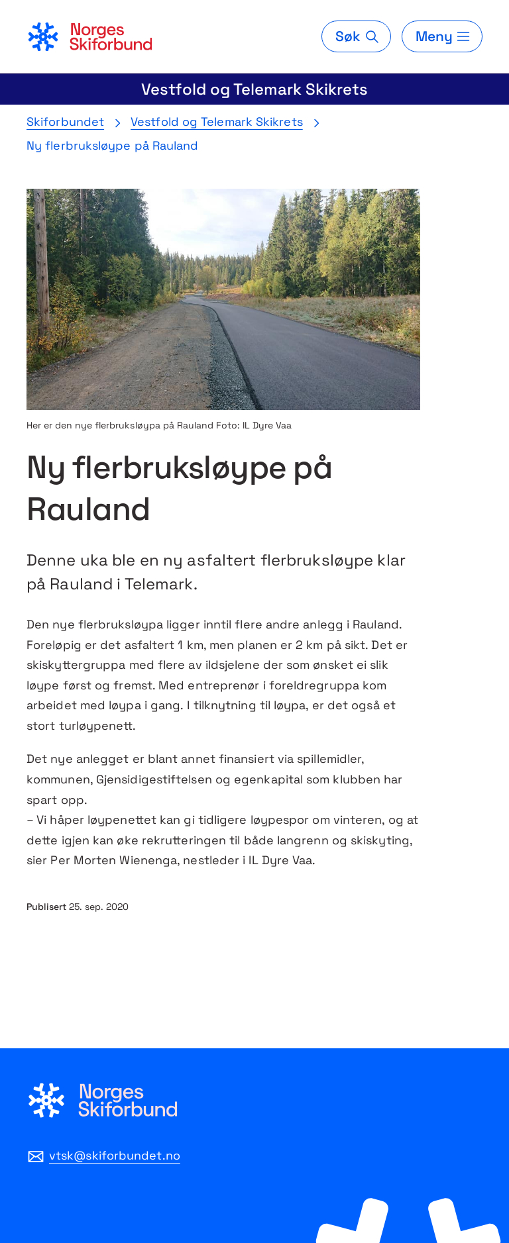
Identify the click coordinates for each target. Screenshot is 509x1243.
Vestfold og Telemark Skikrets (254, 89)
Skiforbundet (65, 121)
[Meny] (442, 36)
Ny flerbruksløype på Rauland (113, 145)
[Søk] (355, 36)
